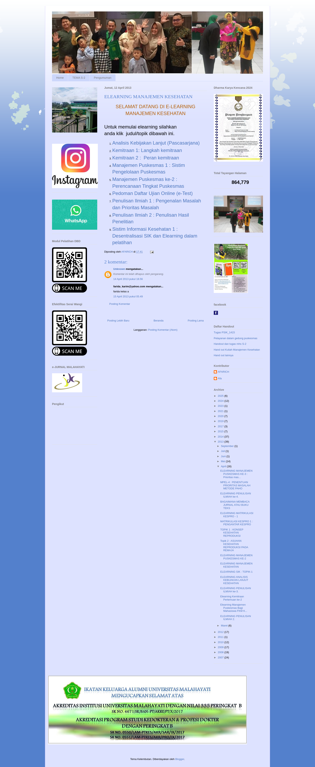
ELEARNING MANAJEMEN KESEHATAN (236, 565)
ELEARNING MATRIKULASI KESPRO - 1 (236, 515)
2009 (221, 647)
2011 (221, 636)
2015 (221, 431)
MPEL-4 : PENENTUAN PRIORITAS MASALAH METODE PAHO (235, 485)
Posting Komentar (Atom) (162, 329)
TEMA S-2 (78, 77)
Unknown (119, 268)
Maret (224, 625)
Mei (223, 461)
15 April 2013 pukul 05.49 (128, 296)
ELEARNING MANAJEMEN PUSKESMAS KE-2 (236, 557)
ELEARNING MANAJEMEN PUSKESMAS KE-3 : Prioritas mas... (236, 473)
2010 (221, 642)
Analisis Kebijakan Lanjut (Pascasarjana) (156, 143)
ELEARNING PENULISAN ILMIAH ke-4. (235, 495)
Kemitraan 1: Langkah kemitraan (147, 150)
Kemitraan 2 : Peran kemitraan (145, 157)
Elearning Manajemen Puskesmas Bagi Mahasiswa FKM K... (233, 607)
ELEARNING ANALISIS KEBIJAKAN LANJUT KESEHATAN (234, 580)
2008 (221, 652)
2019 (221, 421)
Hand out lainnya (223, 355)
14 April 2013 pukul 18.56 (128, 278)
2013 (221, 441)
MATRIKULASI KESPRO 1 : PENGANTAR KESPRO (236, 523)
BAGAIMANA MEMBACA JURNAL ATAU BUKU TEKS (234, 504)
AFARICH (223, 371)
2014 (221, 436)
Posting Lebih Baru (118, 320)
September (227, 446)
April (224, 466)
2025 (221, 395)
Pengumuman (102, 77)
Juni (223, 456)
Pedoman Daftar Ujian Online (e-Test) (152, 193)
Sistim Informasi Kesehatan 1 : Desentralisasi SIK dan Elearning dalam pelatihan (154, 235)
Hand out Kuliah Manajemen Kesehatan (237, 349)
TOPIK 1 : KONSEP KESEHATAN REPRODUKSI (231, 532)
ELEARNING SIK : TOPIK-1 (236, 571)
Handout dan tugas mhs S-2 (230, 343)
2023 (221, 405)
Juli (223, 451)
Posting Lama (196, 320)
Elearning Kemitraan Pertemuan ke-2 (232, 598)
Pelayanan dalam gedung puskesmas (235, 338)
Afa (220, 378)
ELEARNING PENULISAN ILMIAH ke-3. (235, 590)
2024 (221, 400)
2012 (221, 631)
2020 (221, 416)
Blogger (179, 759)
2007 (221, 657)
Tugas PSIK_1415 (224, 332)
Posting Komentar (119, 303)
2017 (221, 426)
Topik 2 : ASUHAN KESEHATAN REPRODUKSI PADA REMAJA (234, 545)
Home (60, 77)
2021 (221, 411)
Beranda (159, 320)
